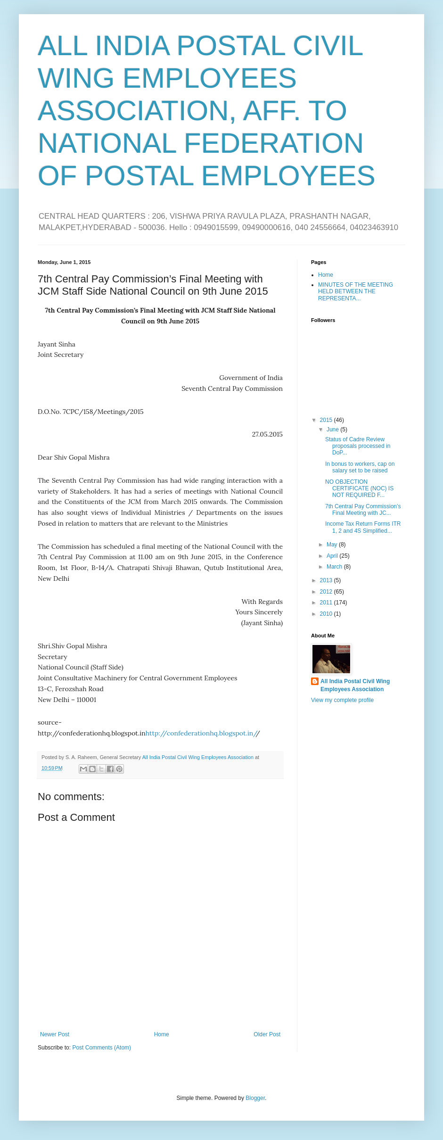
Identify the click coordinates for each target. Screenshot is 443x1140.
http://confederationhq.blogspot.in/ (201, 733)
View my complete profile (342, 700)
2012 (327, 591)
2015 (327, 420)
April (333, 556)
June (333, 429)
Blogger (255, 1098)
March (335, 566)
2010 (327, 614)
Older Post (267, 1034)
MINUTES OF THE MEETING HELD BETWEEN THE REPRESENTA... (355, 291)
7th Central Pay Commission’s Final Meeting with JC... (363, 509)
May (333, 544)
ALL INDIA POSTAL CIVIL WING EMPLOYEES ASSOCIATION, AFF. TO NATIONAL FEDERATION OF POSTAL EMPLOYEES (207, 110)
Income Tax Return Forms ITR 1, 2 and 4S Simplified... (363, 527)
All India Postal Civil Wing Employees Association (355, 685)
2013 (327, 580)
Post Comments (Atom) (101, 1047)
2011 (327, 602)
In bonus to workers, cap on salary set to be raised (359, 467)
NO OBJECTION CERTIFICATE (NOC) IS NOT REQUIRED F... (359, 489)
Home (161, 1034)
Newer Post (54, 1034)
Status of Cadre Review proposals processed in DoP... (357, 446)
